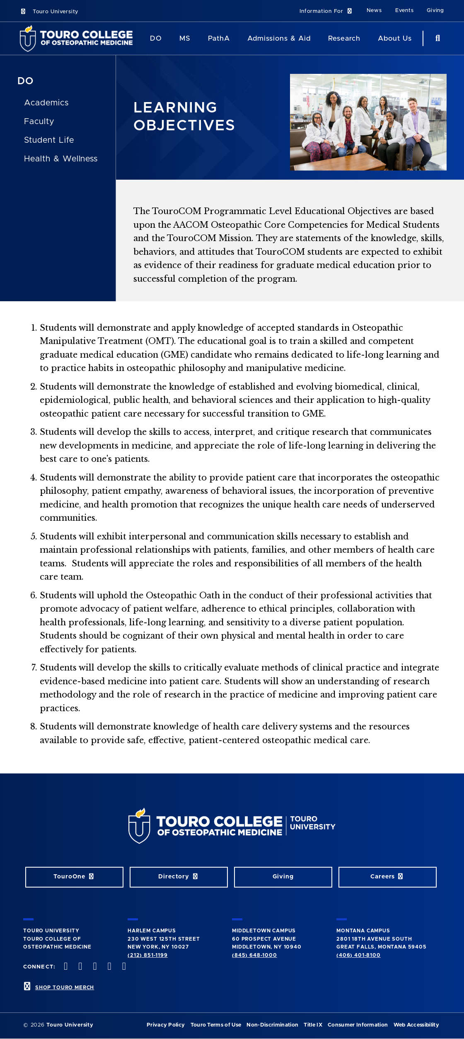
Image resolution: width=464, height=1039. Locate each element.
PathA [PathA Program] (219, 38)
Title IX (313, 1025)
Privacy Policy (166, 1025)
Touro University (49, 12)
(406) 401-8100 (358, 955)
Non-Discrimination (272, 1025)
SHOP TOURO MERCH (64, 987)
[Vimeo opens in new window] (108, 967)
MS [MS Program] (185, 38)
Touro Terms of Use (216, 1025)
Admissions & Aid (279, 38)
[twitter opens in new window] (79, 967)
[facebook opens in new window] (65, 967)
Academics (46, 103)
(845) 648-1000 (254, 955)
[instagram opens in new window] (94, 967)
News (374, 10)
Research (344, 38)
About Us (395, 38)
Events (404, 10)
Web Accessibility (416, 1025)
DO (25, 81)
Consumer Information (358, 1025)
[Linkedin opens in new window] (123, 967)
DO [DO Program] (156, 38)
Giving (435, 10)
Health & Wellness (61, 159)
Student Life (49, 140)
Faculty (39, 121)
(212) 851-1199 (148, 955)
